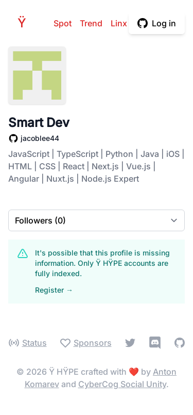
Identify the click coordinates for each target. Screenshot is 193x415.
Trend (91, 23)
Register (54, 289)
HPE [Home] (24, 22)
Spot (63, 23)
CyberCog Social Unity (122, 384)
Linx (119, 23)
